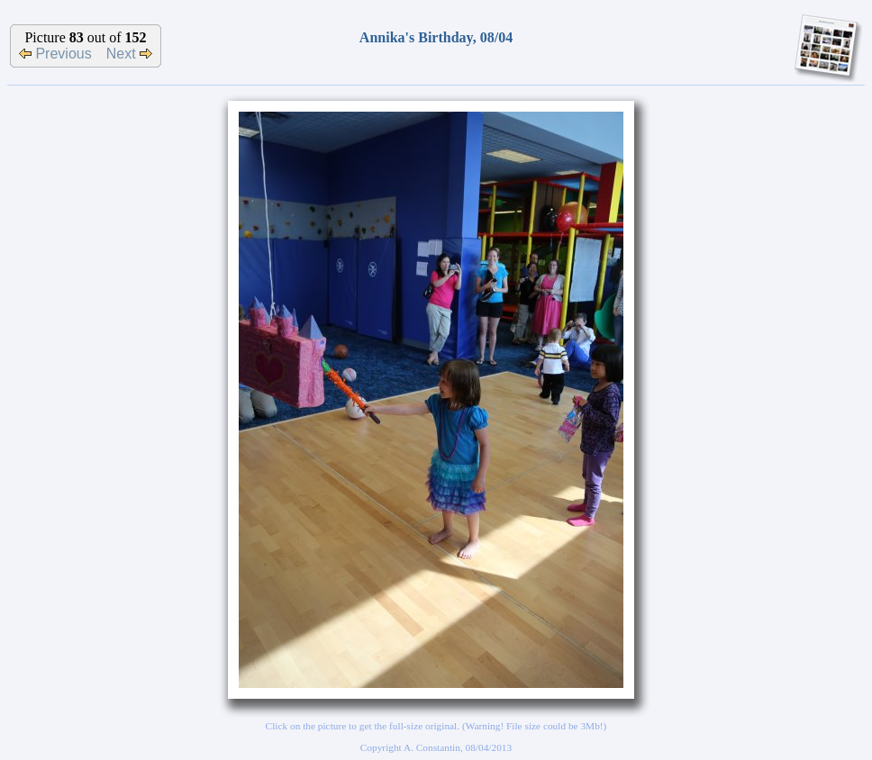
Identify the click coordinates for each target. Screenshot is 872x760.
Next (129, 53)
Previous (55, 53)
